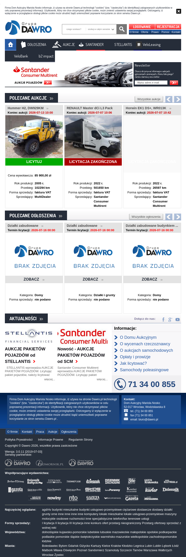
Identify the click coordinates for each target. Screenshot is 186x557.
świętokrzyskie (90, 536)
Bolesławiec (50, 545)
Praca (40, 431)
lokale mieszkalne (111, 514)
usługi (145, 518)
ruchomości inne (80, 518)
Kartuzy (96, 545)
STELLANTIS (123, 44)
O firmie (134, 32)
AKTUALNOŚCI (26, 318)
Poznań (82, 550)
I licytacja (48, 523)
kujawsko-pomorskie (73, 532)
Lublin (157, 545)
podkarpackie (168, 532)
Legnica (139, 545)
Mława (58, 550)
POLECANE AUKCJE (31, 98)
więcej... (49, 379)
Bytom (63, 545)
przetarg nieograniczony (125, 523)
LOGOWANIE (142, 27)
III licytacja (76, 523)
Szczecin (126, 550)
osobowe (62, 518)
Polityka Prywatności (18, 439)
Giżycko (84, 545)
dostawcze (144, 509)
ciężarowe (129, 509)
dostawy (157, 509)
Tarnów (138, 550)
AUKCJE (69, 44)
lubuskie (105, 532)
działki (168, 509)
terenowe (134, 518)
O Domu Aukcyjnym (138, 337)
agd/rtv (46, 509)
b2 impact (46, 56)
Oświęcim (69, 550)
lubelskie (93, 532)
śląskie (75, 536)
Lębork (166, 545)
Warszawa (150, 550)
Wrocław (48, 555)
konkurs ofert (99, 523)
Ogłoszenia (68, 431)
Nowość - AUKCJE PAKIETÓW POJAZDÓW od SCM (81, 355)
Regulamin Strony (81, 439)
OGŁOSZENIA (36, 44)
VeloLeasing (151, 44)
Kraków (116, 545)
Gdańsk (73, 545)
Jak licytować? (133, 363)
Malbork (47, 550)
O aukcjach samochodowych (146, 350)
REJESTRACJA (168, 27)
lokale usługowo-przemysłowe (144, 514)
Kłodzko (127, 545)
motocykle (49, 518)
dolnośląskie (50, 532)
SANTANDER (95, 44)
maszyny (170, 514)
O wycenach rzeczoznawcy (145, 344)
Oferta (144, 32)
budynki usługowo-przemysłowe (100, 509)
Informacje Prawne (50, 439)
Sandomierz (96, 550)
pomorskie (63, 536)
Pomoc (165, 32)
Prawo (155, 32)
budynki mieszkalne (65, 509)
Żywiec (59, 555)
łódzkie (46, 541)
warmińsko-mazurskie (115, 536)
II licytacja (61, 523)
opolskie (152, 532)
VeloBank (21, 56)
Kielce (106, 545)
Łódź (175, 545)
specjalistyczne (102, 518)
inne (61, 514)
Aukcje (52, 431)
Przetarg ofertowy (154, 523)
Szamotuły (112, 550)
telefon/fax (120, 518)
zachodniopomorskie (163, 536)
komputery (91, 514)
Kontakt (176, 32)
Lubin (148, 545)
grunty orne (49, 514)
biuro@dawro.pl (148, 419)
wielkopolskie (139, 536)
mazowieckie (120, 532)
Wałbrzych (165, 550)
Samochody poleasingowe (144, 370)
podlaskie (48, 536)
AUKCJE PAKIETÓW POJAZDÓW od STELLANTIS (25, 355)
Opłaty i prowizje (135, 357)
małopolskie (138, 532)
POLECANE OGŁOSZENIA (36, 215)
